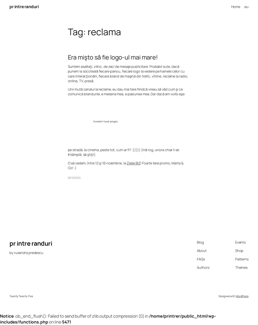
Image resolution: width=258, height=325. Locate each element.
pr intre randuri (24, 6)
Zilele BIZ (133, 163)
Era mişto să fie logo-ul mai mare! (113, 57)
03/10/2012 (74, 178)
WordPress (242, 296)
